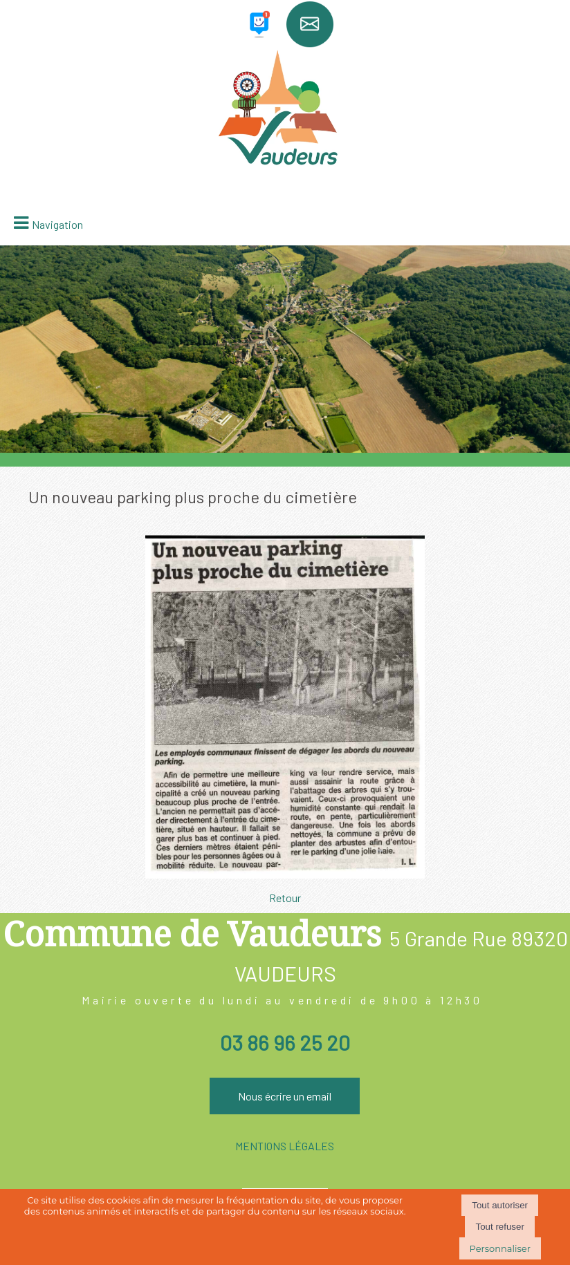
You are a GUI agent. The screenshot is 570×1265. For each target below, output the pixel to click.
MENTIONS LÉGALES (284, 1145)
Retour (285, 897)
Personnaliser (500, 1248)
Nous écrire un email (284, 1096)
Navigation (57, 224)
